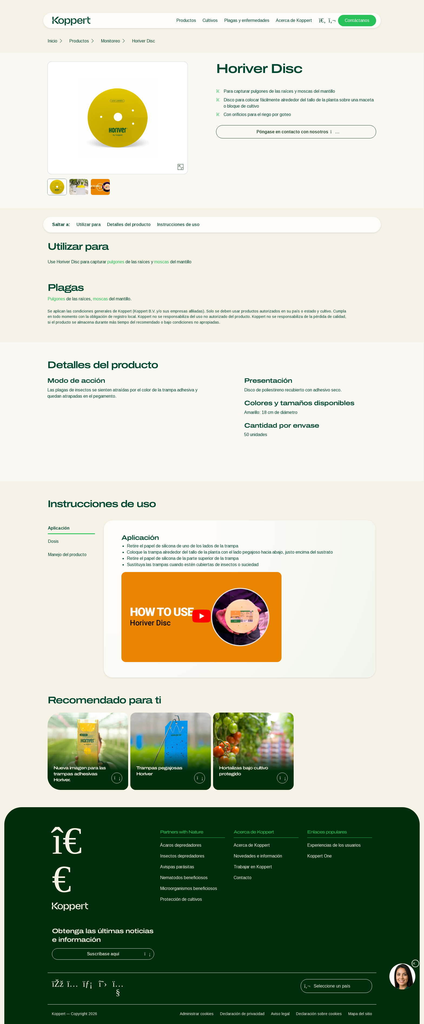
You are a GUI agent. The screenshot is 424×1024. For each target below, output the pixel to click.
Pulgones (56, 299)
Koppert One (319, 856)
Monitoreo (110, 41)
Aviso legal (280, 1014)
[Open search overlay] (322, 20)
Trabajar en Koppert (253, 867)
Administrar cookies (197, 1014)
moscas (161, 262)
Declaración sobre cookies (319, 1014)
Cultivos (210, 20)
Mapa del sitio (360, 1014)
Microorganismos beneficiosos (188, 888)
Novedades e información (258, 856)
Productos (186, 20)
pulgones (115, 262)
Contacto (242, 877)
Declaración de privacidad (242, 1014)
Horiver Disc (143, 41)
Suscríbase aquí (119, 954)
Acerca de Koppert (294, 20)
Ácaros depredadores (180, 845)
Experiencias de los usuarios (334, 845)
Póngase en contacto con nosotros (296, 131)
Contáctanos (357, 20)
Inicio (52, 41)
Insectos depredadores (182, 856)
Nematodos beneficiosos (184, 877)
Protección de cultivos (181, 899)
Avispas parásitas (177, 867)
